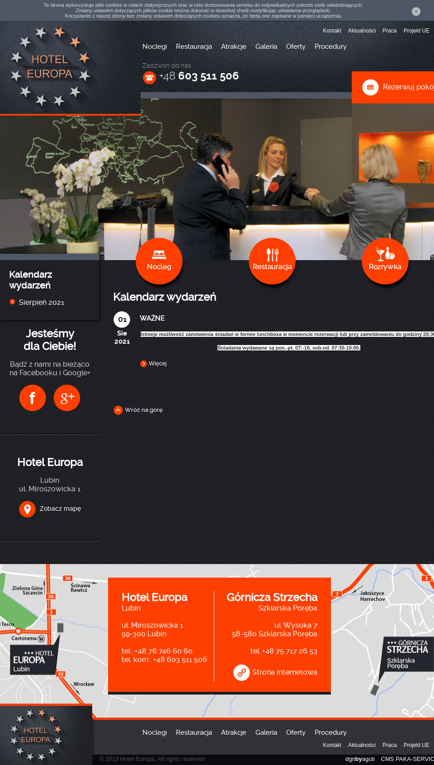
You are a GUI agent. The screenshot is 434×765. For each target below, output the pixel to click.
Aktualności (362, 31)
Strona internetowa (275, 672)
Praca (389, 31)
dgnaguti (360, 759)
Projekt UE (416, 31)
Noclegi (154, 46)
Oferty (296, 46)
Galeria (266, 46)
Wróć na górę (138, 409)
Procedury (331, 46)
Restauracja (194, 46)
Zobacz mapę (50, 508)
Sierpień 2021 (41, 302)
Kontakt (332, 31)
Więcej (153, 363)
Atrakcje (233, 46)
